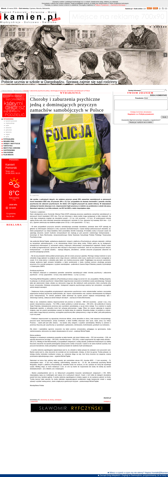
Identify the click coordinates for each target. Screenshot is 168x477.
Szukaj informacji (134, 90)
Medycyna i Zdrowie (11, 148)
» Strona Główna (6, 91)
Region (8, 134)
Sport (7, 136)
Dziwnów (8, 127)
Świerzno (9, 132)
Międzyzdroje (10, 123)
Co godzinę (11, 214)
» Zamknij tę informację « (118, 5)
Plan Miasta (8, 155)
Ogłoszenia (8, 152)
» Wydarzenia (17, 91)
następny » (107, 401)
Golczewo (9, 130)
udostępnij (58, 399)
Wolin (7, 125)
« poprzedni (34, 401)
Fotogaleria (8, 139)
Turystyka (8, 146)
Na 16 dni (10, 216)
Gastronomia (9, 150)
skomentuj (43, 399)
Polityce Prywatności (102, 5)
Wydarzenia (8, 119)
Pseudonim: (139, 98)
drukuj (52, 399)
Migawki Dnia (8, 141)
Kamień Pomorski (11, 121)
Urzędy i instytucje (11, 143)
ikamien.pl (107, 398)
